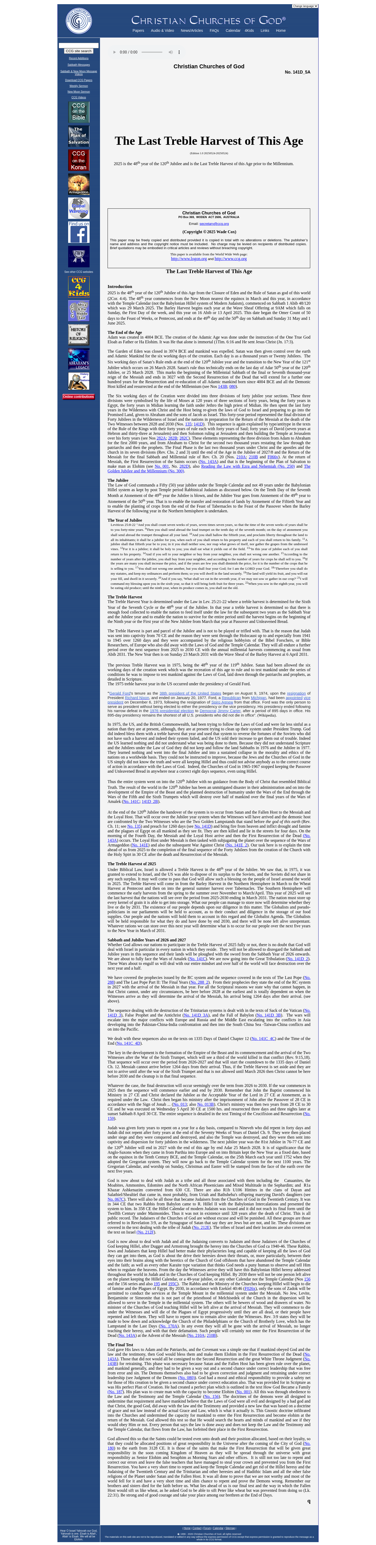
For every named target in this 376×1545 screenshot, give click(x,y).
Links (265, 30)
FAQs (214, 30)
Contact (196, 1528)
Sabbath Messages (79, 64)
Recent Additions (79, 58)
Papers (138, 30)
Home (281, 30)
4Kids (249, 30)
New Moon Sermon (79, 91)
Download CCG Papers (78, 80)
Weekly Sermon (78, 86)
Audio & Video (162, 30)
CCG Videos (79, 97)
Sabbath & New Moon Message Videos (78, 73)
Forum (207, 1528)
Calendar (233, 30)
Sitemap (230, 1528)
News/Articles (192, 30)
